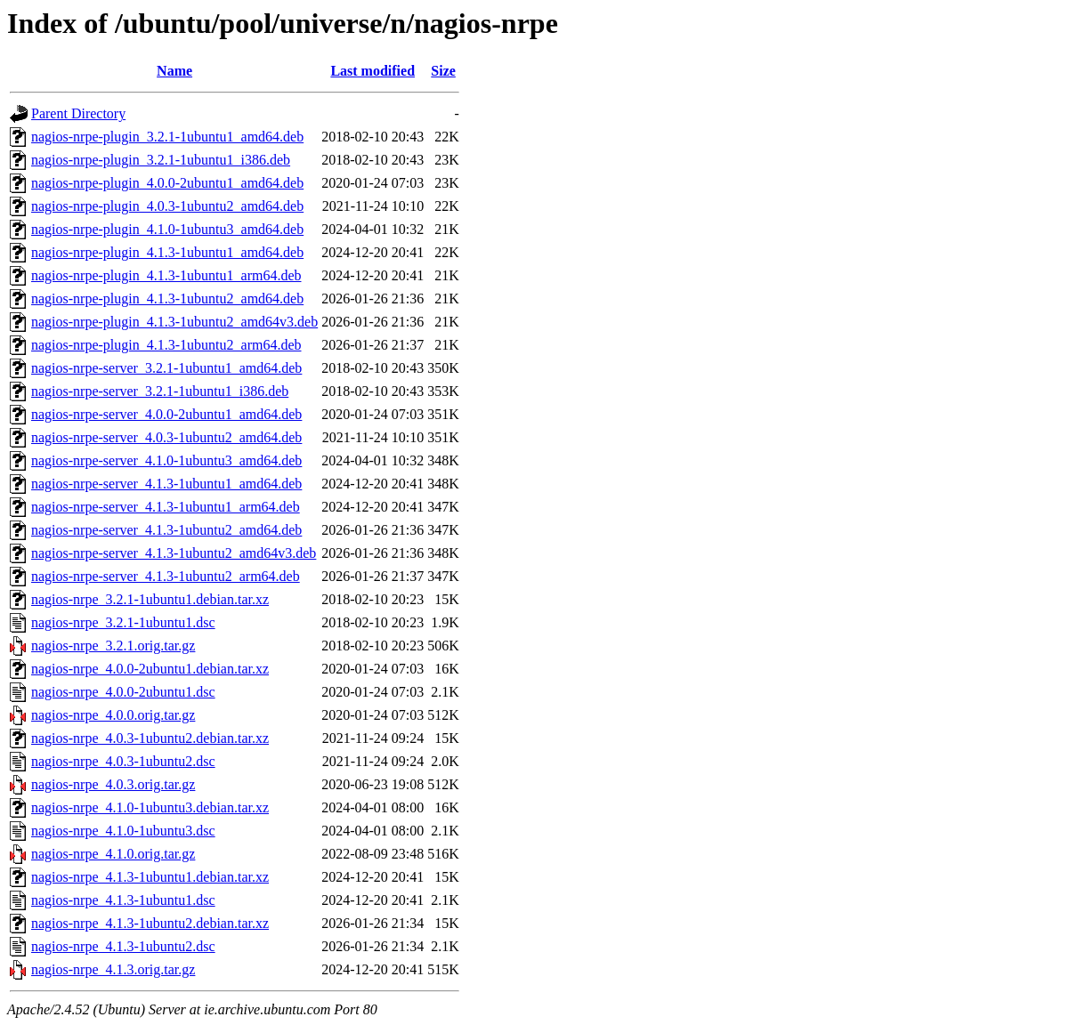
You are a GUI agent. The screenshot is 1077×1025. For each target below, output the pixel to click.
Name (174, 70)
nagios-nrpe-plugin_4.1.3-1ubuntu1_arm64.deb (166, 275)
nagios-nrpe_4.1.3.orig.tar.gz (113, 969)
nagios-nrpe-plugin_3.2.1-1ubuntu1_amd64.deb (167, 136)
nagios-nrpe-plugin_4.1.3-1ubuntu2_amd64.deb (167, 298)
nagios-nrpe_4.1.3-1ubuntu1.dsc (123, 900)
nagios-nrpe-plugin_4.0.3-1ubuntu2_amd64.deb (167, 206)
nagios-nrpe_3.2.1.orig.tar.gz (113, 645)
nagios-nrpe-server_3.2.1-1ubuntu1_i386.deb (159, 391)
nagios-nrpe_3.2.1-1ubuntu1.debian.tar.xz (150, 599)
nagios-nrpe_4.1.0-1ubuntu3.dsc (123, 830)
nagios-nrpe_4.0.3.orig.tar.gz (113, 784)
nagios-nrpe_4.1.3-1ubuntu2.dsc (123, 946)
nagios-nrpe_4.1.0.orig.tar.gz (113, 853)
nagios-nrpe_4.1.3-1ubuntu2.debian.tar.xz (150, 923)
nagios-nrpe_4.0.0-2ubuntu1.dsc (123, 691)
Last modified (372, 70)
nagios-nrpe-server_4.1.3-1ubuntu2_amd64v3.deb (173, 553)
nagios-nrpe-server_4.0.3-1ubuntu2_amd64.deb (166, 437)
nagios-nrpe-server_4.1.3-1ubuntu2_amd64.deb (166, 529)
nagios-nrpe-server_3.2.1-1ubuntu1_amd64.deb (166, 367)
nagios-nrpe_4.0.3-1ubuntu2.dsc (123, 761)
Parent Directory (78, 113)
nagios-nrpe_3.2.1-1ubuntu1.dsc (123, 622)
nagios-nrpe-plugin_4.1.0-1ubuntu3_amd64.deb (167, 229)
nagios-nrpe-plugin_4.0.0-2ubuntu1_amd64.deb (167, 182)
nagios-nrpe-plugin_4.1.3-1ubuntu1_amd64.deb (167, 252)
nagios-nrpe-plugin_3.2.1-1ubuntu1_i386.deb (160, 159)
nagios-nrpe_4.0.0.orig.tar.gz (113, 714)
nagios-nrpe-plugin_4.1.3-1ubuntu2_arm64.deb (166, 344)
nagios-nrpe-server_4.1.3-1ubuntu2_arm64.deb (165, 576)
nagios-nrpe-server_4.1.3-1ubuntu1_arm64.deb (165, 506)
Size (443, 70)
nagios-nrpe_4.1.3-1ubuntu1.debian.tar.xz (150, 876)
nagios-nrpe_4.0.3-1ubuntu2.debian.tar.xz (150, 738)
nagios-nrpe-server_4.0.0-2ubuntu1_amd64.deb (166, 414)
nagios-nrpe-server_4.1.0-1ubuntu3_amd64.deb (166, 460)
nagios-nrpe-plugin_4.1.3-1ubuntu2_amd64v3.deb (174, 321)
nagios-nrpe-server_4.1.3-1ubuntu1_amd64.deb (166, 483)
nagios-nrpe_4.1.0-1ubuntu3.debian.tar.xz (150, 807)
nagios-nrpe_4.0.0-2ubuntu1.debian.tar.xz (150, 668)
